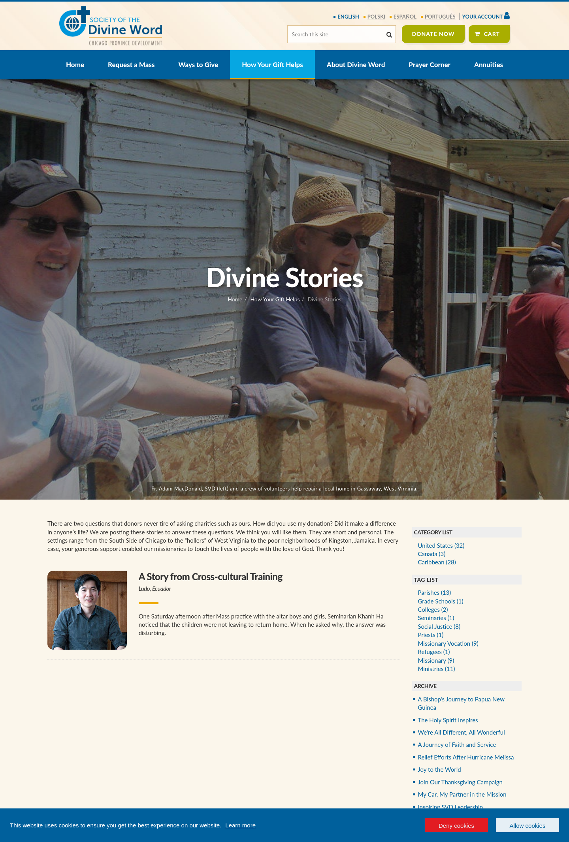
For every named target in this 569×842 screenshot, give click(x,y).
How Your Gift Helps (272, 64)
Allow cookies (528, 825)
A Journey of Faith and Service (457, 744)
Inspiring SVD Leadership (450, 806)
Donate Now (433, 33)
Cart (492, 33)
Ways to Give (199, 64)
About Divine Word (356, 64)
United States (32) (441, 545)
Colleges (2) (433, 609)
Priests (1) (431, 634)
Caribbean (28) (437, 562)
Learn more (240, 825)
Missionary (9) (436, 660)
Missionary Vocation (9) (448, 643)
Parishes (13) (434, 592)
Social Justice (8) (439, 626)
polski (376, 16)
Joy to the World (439, 769)
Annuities (488, 64)
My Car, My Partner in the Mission (462, 794)
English (348, 16)
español (405, 16)
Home (75, 64)
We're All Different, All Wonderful (461, 732)
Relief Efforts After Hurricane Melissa (466, 757)
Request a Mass (131, 64)
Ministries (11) (436, 668)
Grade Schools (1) (440, 601)
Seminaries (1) (436, 617)
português (440, 16)
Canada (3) (432, 553)
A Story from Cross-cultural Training (211, 576)
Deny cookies (456, 825)
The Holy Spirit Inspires (448, 720)
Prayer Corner (429, 64)
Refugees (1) (434, 651)
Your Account (486, 15)
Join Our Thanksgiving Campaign (460, 782)
